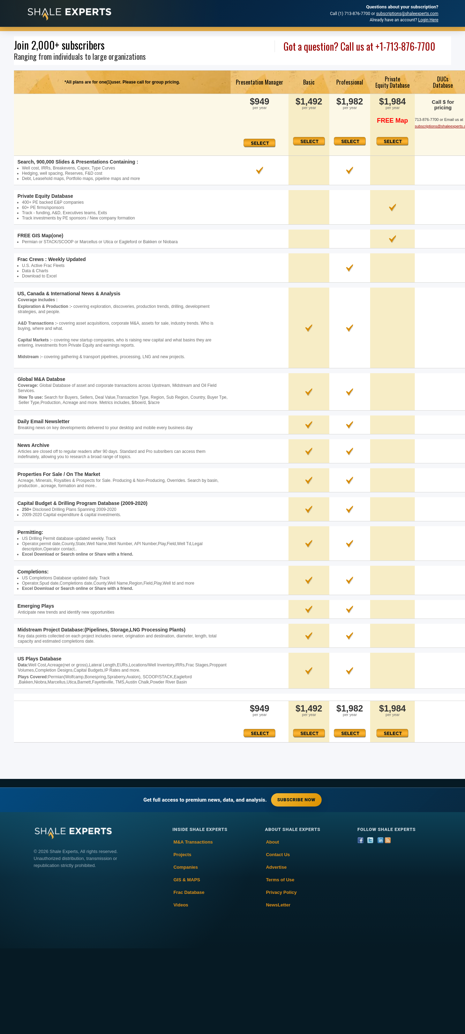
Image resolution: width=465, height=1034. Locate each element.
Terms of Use (280, 879)
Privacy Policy (281, 892)
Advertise (276, 867)
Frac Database (188, 892)
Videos (180, 905)
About (272, 842)
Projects (182, 854)
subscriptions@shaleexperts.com (407, 13)
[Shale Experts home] (69, 13)
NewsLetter (278, 905)
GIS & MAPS (186, 879)
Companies (185, 867)
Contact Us (278, 854)
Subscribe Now (296, 799)
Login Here (428, 19)
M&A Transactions (193, 842)
